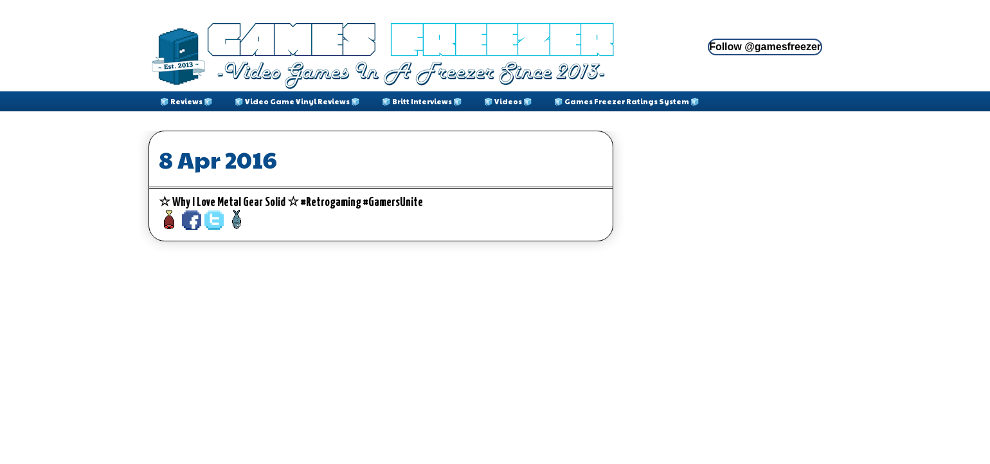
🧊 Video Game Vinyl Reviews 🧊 (297, 101)
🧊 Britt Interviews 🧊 (422, 101)
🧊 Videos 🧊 (508, 101)
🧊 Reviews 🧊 (186, 101)
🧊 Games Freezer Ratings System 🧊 (626, 101)
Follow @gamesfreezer (765, 46)
